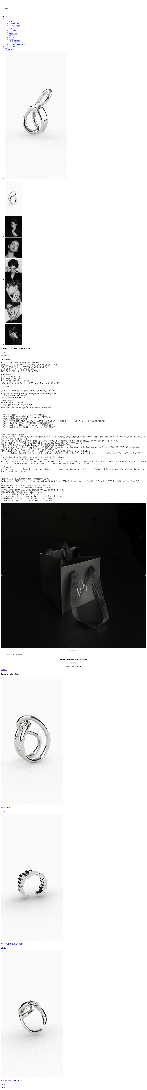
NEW (10, 22)
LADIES (11, 39)
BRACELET (13, 36)
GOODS (11, 37)
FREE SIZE (12, 43)
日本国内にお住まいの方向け (73, 666)
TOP (6, 16)
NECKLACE (13, 34)
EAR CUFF (12, 30)
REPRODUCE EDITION (17, 44)
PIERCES (12, 32)
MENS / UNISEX (14, 41)
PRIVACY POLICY (11, 46)
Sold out (73, 663)
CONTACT (8, 50)
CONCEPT (8, 18)
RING (10, 29)
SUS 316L (16, 27)
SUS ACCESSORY (15, 25)
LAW (6, 48)
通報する (4, 670)
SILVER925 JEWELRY (16, 23)
